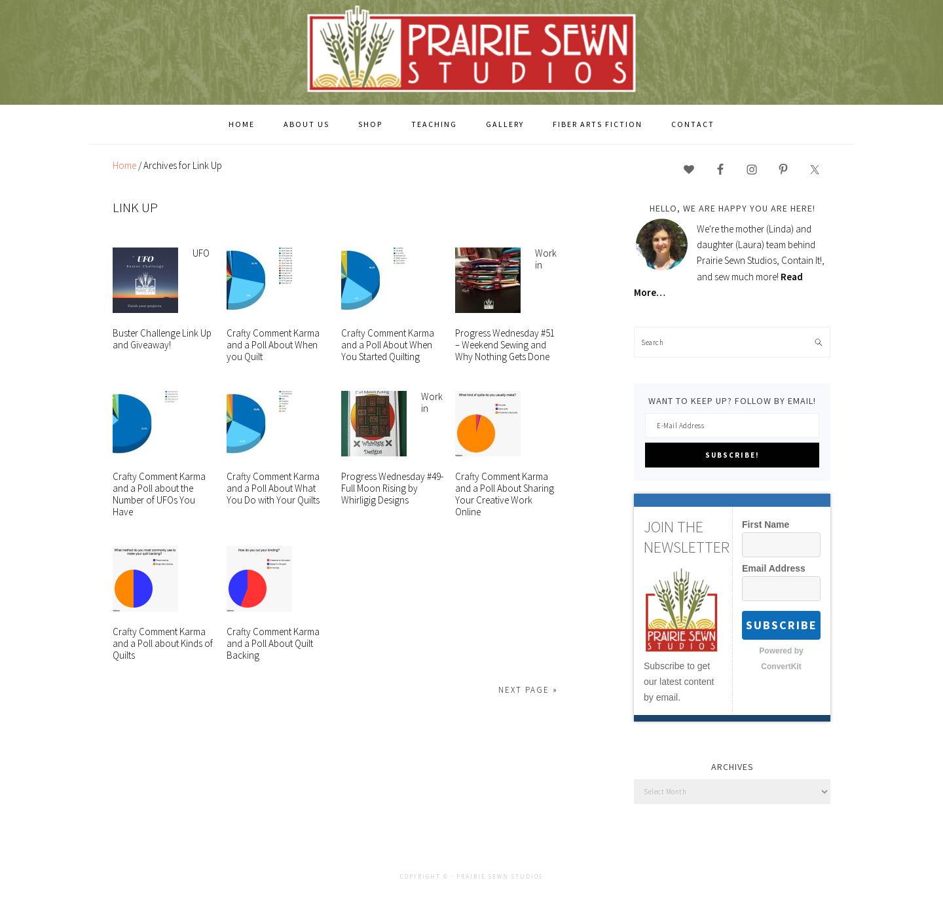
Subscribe (781, 625)
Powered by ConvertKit (781, 658)
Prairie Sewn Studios (471, 51)
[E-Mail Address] (732, 425)
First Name (765, 524)
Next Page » (528, 689)
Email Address (773, 568)
